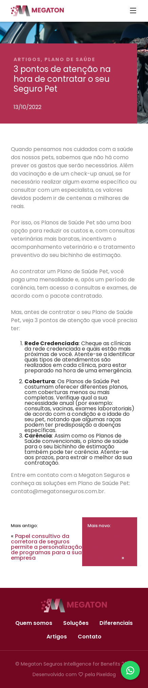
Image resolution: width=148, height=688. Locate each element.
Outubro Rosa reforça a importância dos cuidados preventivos (107, 547)
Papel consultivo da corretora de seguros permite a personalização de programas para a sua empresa (46, 547)
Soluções (76, 623)
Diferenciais (116, 623)
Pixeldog (106, 674)
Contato (89, 636)
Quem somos (33, 623)
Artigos (57, 636)
